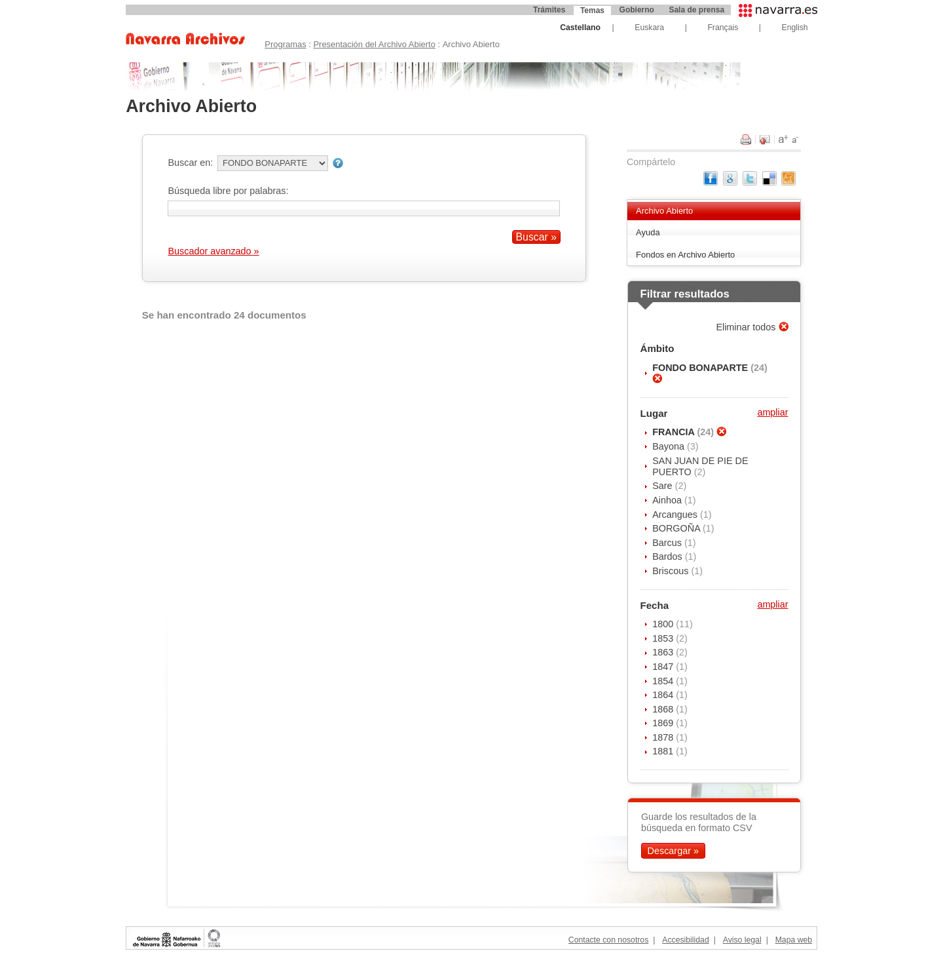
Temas (592, 10)
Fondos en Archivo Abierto (685, 255)
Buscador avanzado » (213, 251)
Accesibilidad (685, 940)
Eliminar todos (747, 327)
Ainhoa (668, 500)
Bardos (668, 556)
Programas (285, 44)
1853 (664, 638)
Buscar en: (190, 162)
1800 (664, 624)
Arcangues (676, 514)
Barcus (668, 542)
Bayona (669, 446)
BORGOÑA (677, 528)
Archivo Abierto (664, 211)
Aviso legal (742, 940)
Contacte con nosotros (608, 940)
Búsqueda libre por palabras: (228, 190)
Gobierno (636, 9)
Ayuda (648, 232)
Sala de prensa (696, 9)
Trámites (549, 9)
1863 (664, 652)
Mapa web (793, 940)
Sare (663, 485)
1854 (664, 681)
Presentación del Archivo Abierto (374, 44)
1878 (664, 737)
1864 (664, 695)
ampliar (772, 412)
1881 (664, 751)
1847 (664, 666)
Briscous (671, 571)
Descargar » (673, 851)
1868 (664, 709)
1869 (664, 723)
